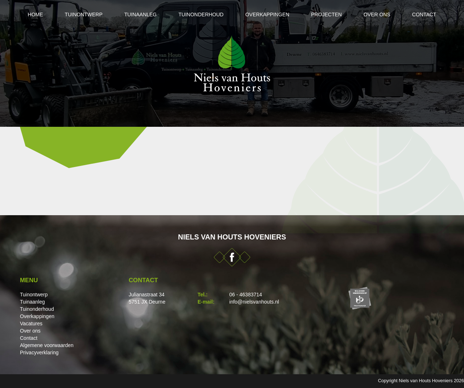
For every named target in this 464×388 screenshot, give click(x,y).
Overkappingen (267, 14)
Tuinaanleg (140, 14)
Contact (424, 14)
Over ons (377, 14)
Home (35, 14)
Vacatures (31, 323)
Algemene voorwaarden (47, 345)
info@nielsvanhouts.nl (254, 302)
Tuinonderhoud (200, 14)
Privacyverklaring (39, 352)
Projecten (326, 14)
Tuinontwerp (84, 14)
